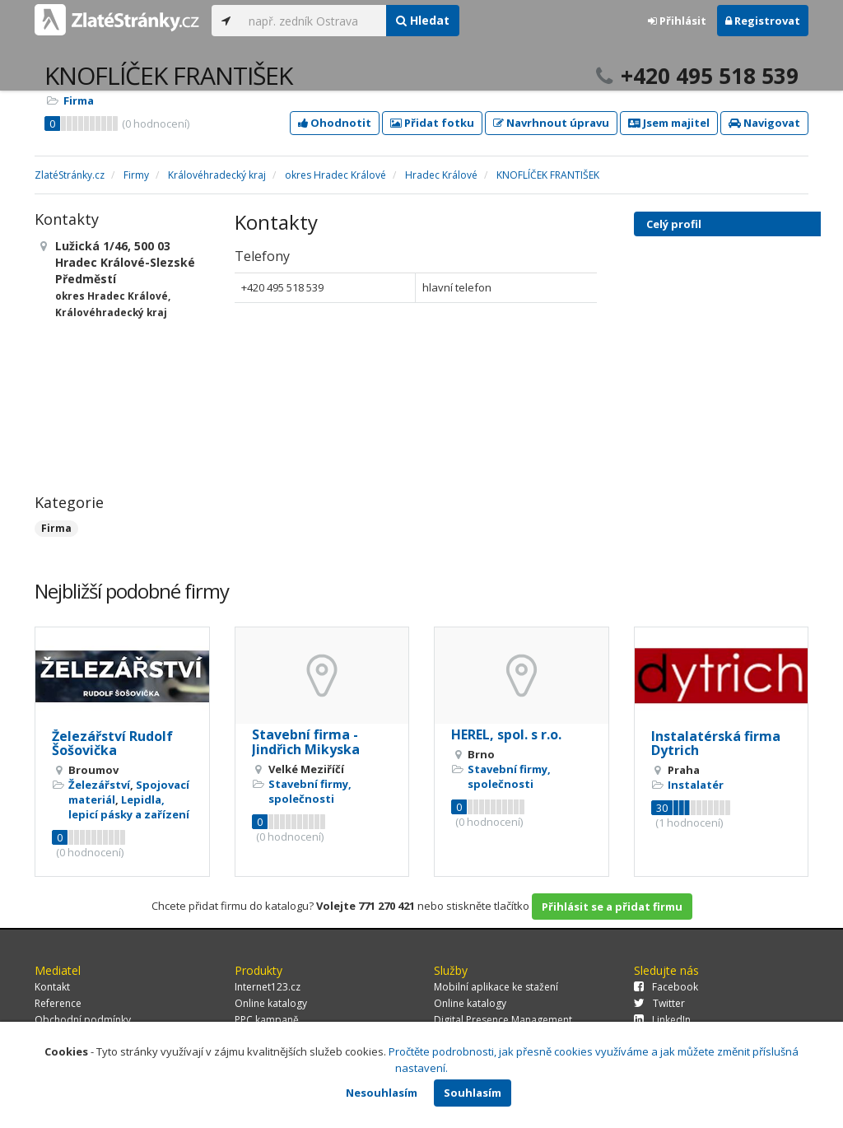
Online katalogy (271, 1003)
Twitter (659, 1003)
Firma (78, 100)
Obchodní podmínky (83, 1020)
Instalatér (696, 784)
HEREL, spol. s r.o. (506, 734)
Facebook (666, 987)
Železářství (99, 784)
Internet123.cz (267, 987)
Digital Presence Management (503, 1020)
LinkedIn (662, 1020)
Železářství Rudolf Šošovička (112, 743)
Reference (58, 1003)
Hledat (422, 20)
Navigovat (764, 122)
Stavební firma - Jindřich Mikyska (306, 741)
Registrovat (762, 20)
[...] (313, 20)
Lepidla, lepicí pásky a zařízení (128, 807)
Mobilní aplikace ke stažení (496, 987)
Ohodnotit (334, 122)
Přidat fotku (432, 122)
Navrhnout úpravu (551, 122)
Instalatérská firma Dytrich (715, 743)
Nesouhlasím (381, 1092)
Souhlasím (472, 1092)
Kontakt (52, 987)
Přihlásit (677, 20)
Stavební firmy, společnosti (310, 791)
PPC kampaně (267, 1020)
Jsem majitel (669, 122)
